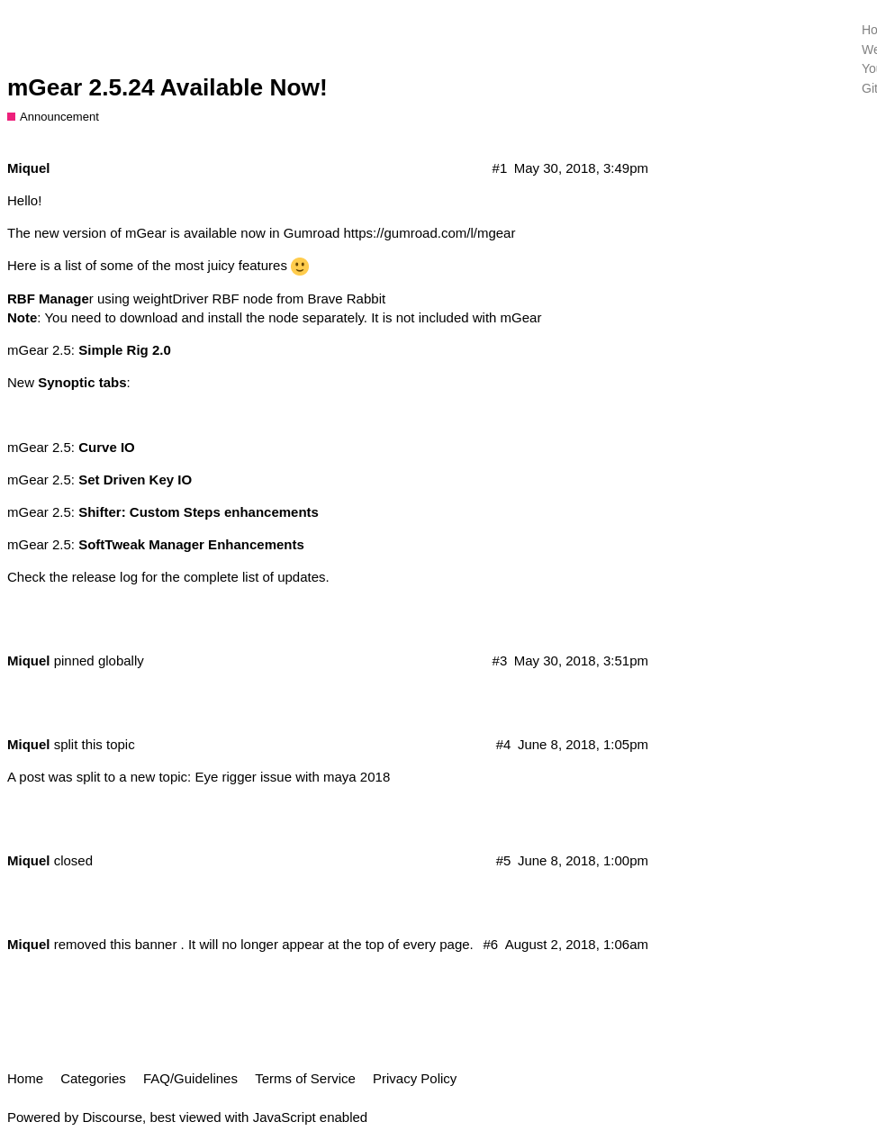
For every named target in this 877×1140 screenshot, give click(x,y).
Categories (93, 1078)
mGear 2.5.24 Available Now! (167, 87)
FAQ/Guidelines (190, 1078)
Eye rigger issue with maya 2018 (292, 776)
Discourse (112, 1117)
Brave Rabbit (346, 298)
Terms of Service (305, 1078)
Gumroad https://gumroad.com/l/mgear (400, 232)
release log (105, 576)
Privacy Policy (415, 1078)
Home (25, 1078)
